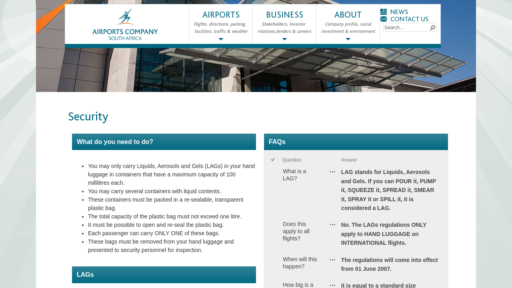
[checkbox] (273, 160)
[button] (432, 27)
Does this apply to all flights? (296, 231)
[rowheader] (274, 192)
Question (292, 160)
